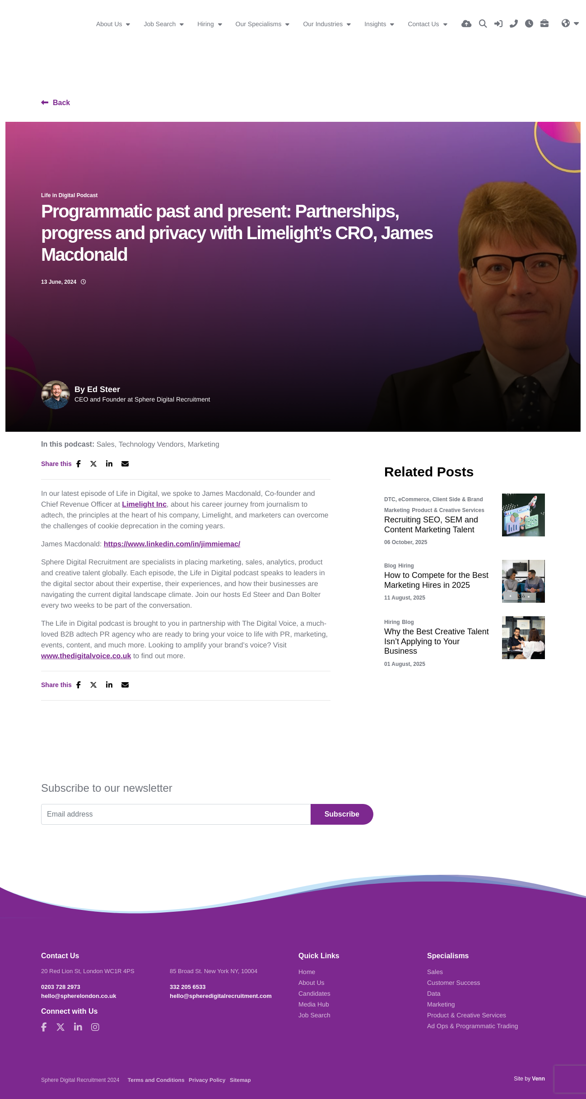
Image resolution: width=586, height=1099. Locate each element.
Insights (376, 24)
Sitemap (240, 1080)
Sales (106, 444)
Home (306, 971)
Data (434, 993)
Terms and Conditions (156, 1080)
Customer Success (453, 982)
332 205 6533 (188, 987)
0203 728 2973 (60, 987)
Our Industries (323, 24)
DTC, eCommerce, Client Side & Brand (433, 499)
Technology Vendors (151, 444)
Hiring (206, 24)
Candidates (314, 993)
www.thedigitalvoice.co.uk (86, 656)
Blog (390, 566)
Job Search (160, 24)
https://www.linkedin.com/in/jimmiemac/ (172, 544)
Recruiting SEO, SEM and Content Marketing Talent (431, 524)
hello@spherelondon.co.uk (78, 996)
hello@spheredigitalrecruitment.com (221, 996)
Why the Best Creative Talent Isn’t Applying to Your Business (436, 641)
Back (61, 102)
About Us (110, 24)
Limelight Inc (144, 504)
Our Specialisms (260, 24)
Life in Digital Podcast (69, 195)
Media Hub (313, 1004)
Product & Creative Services (448, 510)
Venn (538, 1079)
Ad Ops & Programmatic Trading (472, 1026)
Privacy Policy (207, 1080)
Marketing (203, 444)
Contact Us (424, 24)
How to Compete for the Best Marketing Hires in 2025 (436, 580)
